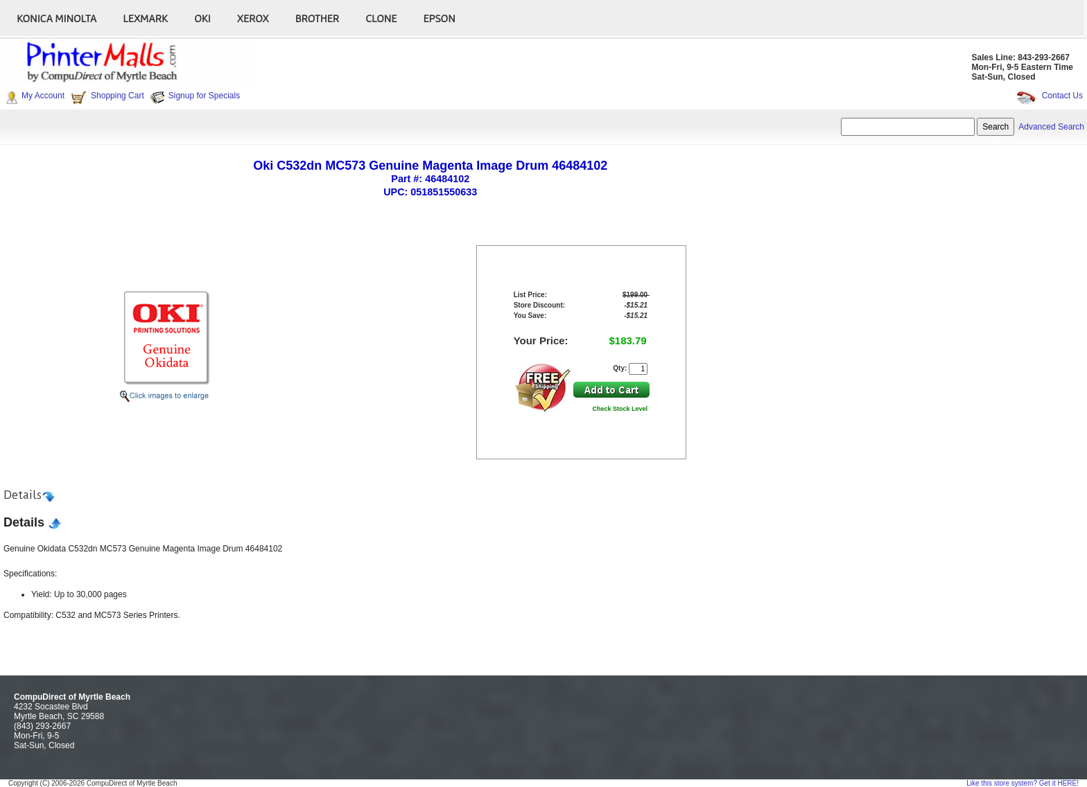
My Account (42, 95)
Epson (439, 18)
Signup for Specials (204, 95)
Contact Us (1062, 95)
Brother (317, 18)
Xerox (253, 18)
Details (22, 495)
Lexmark (145, 18)
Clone (381, 18)
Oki (202, 18)
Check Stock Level (620, 408)
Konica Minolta (56, 18)
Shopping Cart (117, 95)
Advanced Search (1051, 127)
